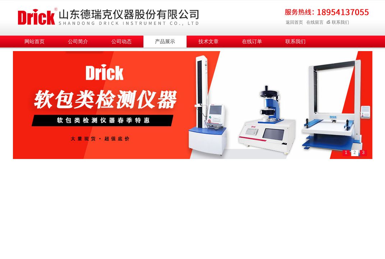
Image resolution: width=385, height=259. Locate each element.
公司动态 (121, 41)
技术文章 (208, 41)
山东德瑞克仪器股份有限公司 (108, 16)
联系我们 (337, 22)
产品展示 (165, 41)
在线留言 (315, 22)
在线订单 (252, 41)
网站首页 (34, 41)
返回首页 (294, 22)
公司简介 (78, 41)
